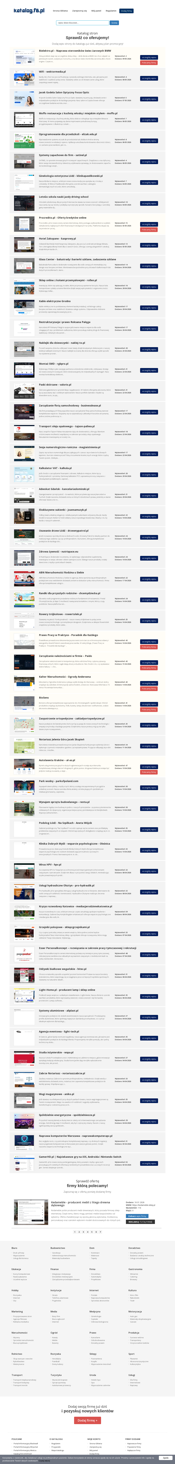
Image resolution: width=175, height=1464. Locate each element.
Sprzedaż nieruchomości (23, 1340)
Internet (16, 1298)
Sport (132, 1353)
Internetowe (135, 1382)
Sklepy (93, 1353)
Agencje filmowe (20, 1319)
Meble (54, 1340)
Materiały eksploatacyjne (140, 1319)
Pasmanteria (96, 1358)
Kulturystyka (135, 1364)
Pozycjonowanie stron (22, 1316)
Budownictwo (58, 1248)
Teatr (132, 1300)
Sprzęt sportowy (59, 1382)
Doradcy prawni (136, 1253)
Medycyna (95, 1311)
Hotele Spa (95, 1380)
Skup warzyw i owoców (22, 1358)
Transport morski (20, 1385)
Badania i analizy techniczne (142, 1255)
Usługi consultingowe (139, 1258)
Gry (14, 1300)
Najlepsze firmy (133, 1450)
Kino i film (134, 1295)
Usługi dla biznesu (20, 1258)
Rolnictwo (17, 1353)
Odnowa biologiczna (99, 1322)
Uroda (93, 1375)
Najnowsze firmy (134, 1443)
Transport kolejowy (21, 1382)
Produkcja (134, 1332)
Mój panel (96, 10)
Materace (95, 1255)
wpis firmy (137, 1216)
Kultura (132, 1290)
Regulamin (111, 10)
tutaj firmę (140, 1221)
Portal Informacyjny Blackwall (26, 1443)
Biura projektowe (20, 1343)
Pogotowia (56, 1300)
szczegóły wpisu (149, 57)
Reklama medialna (21, 1322)
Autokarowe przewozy (61, 1385)
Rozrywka (17, 1295)
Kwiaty (55, 1337)
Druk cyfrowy (18, 1253)
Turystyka (56, 1375)
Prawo (93, 1332)
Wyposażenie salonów (100, 1385)
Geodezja (56, 1253)
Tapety (94, 1258)
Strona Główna (60, 10)
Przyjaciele (56, 1447)
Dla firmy (134, 1380)
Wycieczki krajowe (59, 1380)
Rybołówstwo (18, 1361)
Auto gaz (133, 1316)
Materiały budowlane (61, 1258)
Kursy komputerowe (21, 1274)
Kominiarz (95, 1253)
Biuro (14, 1248)
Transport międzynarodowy (24, 1380)
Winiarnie (134, 1274)
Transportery (135, 1340)
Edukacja (16, 1269)
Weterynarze (18, 1364)
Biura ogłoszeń (58, 1319)
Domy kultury (57, 1364)
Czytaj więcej (44, 1461)
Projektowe (96, 1279)
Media (54, 1311)
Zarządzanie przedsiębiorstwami (66, 1279)
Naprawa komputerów (100, 1298)
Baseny (55, 1343)
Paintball (55, 1361)
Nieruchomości (19, 1332)
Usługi (132, 1375)
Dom (92, 1248)
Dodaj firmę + (87, 1420)
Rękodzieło (134, 1298)
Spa (92, 1382)
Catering (133, 1276)
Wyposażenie (19, 1255)
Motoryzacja (135, 1311)
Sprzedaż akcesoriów (100, 1300)
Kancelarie (95, 1337)
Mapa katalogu (58, 1450)
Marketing (17, 1311)
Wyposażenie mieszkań (101, 1364)
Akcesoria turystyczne (139, 1361)
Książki (94, 1361)
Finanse (55, 1269)
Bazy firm (56, 1316)
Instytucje (56, 1290)
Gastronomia (135, 1269)
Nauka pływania (20, 1276)
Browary (133, 1279)
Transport (17, 1375)
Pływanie (134, 1358)
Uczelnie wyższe (20, 1279)
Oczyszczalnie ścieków (139, 1343)
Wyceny (16, 1337)
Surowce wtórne (137, 1337)
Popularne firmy (134, 1447)
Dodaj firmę (126, 11)
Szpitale (94, 1319)
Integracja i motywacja (61, 1274)
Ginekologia (96, 1316)
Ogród (54, 1332)
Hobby (15, 1290)
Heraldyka (56, 1358)
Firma (92, 1269)
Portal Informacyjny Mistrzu (25, 1450)
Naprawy (134, 1385)
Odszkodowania (98, 1340)
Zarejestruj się (79, 10)
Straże (55, 1295)
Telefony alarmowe (60, 1298)
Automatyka (96, 1276)
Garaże (133, 1322)
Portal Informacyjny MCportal (26, 1447)
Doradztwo (134, 1248)
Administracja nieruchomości (64, 1255)
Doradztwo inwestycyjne (62, 1276)
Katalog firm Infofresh (23, 1454)
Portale (94, 1295)
